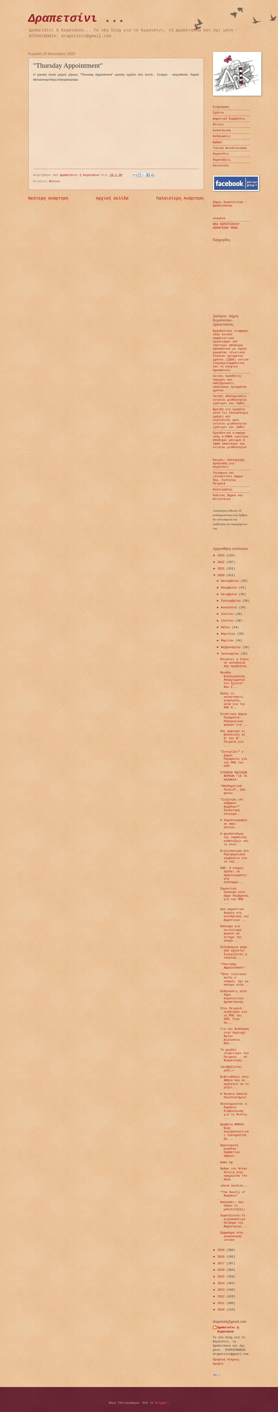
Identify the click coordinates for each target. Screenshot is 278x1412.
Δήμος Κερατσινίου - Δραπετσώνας (230, 203)
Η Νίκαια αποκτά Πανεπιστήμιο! (233, 1095)
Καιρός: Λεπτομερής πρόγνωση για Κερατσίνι (229, 463)
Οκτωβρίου (230, 594)
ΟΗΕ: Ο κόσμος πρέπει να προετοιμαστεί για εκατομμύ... (233, 875)
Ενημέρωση (221, 107)
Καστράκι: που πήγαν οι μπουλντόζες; (232, 1205)
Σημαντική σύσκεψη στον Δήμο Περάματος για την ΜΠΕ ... (234, 896)
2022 (221, 562)
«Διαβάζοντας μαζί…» (231, 1068)
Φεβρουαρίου (231, 647)
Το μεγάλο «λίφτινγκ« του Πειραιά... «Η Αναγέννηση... (234, 1055)
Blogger (161, 1403)
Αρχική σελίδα (112, 198)
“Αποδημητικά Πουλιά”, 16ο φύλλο (232, 789)
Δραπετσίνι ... (76, 18)
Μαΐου (226, 627)
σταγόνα (219, 218)
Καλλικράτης (223, 489)
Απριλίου (229, 634)
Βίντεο (54, 181)
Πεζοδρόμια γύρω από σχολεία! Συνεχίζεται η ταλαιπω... (233, 952)
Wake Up (226, 1162)
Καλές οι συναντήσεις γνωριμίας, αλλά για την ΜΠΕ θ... (232, 701)
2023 (221, 555)
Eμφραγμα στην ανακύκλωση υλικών (231, 1236)
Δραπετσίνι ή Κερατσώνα (228, 1329)
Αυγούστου (230, 607)
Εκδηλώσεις (222, 136)
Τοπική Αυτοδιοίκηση (230, 148)
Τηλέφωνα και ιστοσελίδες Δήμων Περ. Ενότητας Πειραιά (228, 478)
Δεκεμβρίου (231, 581)
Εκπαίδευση (222, 130)
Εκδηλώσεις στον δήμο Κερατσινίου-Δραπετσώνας (233, 997)
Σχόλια (218, 112)
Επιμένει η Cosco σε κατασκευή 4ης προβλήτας (234, 663)
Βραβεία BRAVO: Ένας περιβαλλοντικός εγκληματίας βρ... (234, 1132)
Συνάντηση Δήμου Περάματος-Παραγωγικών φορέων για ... (234, 719)
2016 (221, 1270)
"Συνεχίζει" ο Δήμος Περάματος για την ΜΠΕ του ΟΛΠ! (233, 759)
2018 (221, 1256)
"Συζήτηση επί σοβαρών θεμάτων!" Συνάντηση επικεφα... (231, 807)
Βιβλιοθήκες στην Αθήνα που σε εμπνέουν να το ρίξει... (234, 1082)
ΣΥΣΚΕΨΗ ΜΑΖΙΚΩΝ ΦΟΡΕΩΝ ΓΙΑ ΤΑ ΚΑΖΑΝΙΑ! (233, 776)
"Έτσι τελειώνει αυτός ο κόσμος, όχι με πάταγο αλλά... (234, 979)
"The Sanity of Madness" (232, 1194)
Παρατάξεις (222, 160)
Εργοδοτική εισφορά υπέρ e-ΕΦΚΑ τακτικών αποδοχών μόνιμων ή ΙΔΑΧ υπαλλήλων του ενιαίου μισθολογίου (231, 440)
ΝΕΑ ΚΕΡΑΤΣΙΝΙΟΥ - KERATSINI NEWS (228, 225)
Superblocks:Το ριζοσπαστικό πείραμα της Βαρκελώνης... (233, 1221)
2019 (221, 1250)
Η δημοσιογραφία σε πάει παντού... (233, 823)
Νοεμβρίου (230, 587)
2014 (221, 1283)
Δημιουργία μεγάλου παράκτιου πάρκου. (230, 1151)
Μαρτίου (228, 640)
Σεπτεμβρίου (231, 601)
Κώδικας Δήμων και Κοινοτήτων (228, 497)
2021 (221, 568)
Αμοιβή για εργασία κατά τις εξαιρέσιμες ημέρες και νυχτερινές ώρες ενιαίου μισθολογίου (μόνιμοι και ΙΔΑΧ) (231, 418)
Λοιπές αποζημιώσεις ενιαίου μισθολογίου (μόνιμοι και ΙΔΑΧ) (230, 399)
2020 (221, 575)
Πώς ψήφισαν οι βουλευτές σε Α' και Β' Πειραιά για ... (232, 738)
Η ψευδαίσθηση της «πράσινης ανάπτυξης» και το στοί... (234, 839)
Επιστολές (221, 165)
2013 (221, 1290)
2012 (221, 1296)
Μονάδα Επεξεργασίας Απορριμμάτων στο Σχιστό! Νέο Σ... (232, 680)
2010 (221, 1309)
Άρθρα (217, 142)
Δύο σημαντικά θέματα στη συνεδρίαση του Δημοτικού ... (234, 914)
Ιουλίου (228, 614)
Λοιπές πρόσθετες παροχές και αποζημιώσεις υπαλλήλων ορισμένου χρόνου (230, 383)
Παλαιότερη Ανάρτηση (179, 198)
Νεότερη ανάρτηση (48, 198)
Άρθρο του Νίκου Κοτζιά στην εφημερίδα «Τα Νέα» (233, 1174)
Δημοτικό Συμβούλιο (229, 118)
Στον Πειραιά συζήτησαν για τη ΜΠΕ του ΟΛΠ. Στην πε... (233, 1015)
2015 (221, 1276)
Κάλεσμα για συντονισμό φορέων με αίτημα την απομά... (231, 933)
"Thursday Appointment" (232, 966)
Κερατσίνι (221, 154)
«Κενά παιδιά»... (234, 1185)
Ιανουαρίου (231, 653)
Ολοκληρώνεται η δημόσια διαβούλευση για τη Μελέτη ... (233, 1111)
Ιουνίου (228, 620)
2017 (221, 1263)
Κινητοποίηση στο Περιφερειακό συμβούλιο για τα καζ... (234, 856)
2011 (221, 1303)
